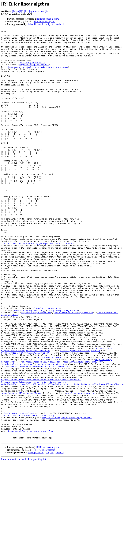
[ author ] (59, 24)
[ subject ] (49, 24)
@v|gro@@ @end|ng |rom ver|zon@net (31, 11)
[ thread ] (39, 24)
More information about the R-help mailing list (23, 541)
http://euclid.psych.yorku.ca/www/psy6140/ (25, 417)
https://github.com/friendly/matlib (80, 415)
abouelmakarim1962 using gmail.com (74, 369)
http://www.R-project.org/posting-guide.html (66, 495)
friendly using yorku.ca (47, 364)
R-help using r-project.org (29, 366)
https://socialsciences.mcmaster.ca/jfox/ (30, 511)
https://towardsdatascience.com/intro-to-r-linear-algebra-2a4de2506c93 (41, 449)
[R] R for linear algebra (47, 19)
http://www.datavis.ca (50, 423)
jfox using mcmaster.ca (32, 69)
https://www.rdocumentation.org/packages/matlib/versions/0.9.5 (39, 286)
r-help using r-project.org (21, 74)
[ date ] (31, 24)
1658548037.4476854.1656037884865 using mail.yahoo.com (37, 433)
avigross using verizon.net (34, 71)
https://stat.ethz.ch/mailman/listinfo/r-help (29, 492)
